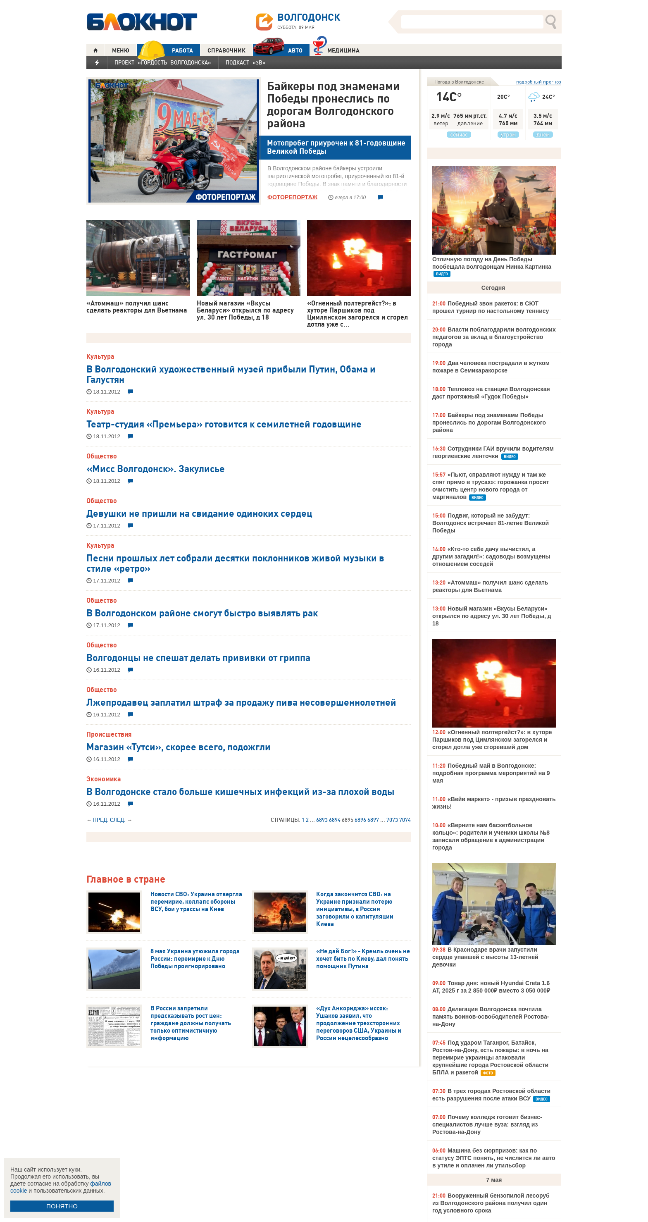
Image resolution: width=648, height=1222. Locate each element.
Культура (100, 356)
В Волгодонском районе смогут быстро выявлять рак (202, 612)
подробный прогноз (538, 82)
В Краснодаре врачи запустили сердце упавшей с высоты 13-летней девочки (485, 957)
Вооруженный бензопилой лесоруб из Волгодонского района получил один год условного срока (491, 1203)
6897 (373, 819)
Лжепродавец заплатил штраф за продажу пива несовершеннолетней (241, 701)
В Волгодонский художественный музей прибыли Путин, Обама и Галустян (231, 373)
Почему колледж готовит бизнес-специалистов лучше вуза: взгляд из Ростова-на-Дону (487, 1124)
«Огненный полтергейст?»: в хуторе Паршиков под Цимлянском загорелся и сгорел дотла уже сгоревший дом (492, 739)
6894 (335, 819)
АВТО (278, 50)
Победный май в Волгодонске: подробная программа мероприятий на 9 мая (491, 773)
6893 (322, 819)
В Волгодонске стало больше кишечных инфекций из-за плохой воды (240, 791)
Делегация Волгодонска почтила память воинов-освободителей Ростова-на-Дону (490, 1016)
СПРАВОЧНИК (226, 50)
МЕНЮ (120, 50)
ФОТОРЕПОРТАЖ (292, 197)
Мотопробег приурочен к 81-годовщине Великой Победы (336, 147)
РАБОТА (165, 50)
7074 (405, 819)
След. (118, 819)
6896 (360, 819)
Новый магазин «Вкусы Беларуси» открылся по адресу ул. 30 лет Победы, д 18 (491, 616)
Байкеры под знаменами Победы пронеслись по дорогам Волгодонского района (333, 104)
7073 (392, 819)
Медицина (336, 49)
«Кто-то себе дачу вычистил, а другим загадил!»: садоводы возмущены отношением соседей (491, 556)
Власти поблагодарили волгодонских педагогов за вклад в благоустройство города (494, 337)
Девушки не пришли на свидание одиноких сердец (199, 512)
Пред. (101, 819)
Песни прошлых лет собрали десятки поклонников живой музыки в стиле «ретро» (235, 562)
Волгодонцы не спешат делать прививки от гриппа (198, 657)
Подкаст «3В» (246, 62)
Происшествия (109, 734)
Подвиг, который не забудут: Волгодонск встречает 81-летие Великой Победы (490, 523)
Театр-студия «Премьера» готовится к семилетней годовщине (224, 423)
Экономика (103, 779)
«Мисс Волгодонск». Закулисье (155, 468)
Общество (101, 456)
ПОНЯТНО (62, 1206)
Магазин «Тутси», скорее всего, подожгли (178, 746)
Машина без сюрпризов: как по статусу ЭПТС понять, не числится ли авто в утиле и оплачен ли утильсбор (493, 1158)
